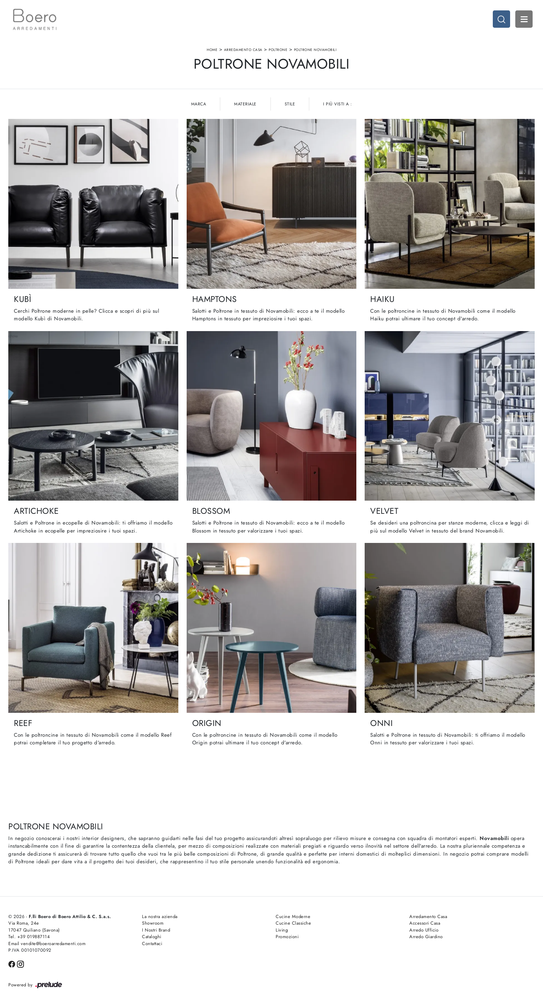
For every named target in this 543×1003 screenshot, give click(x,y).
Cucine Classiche (293, 923)
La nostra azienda (160, 916)
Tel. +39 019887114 (29, 936)
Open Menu (524, 19)
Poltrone (278, 49)
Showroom (152, 923)
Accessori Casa (424, 923)
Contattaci (152, 943)
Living (282, 930)
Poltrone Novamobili (315, 49)
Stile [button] (290, 104)
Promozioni (287, 936)
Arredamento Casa (243, 49)
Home (212, 49)
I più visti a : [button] (337, 104)
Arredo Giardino (426, 936)
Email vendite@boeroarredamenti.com (47, 943)
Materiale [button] (245, 104)
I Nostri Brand (156, 930)
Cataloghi (151, 936)
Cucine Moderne (293, 916)
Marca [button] (198, 104)
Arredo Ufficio (423, 930)
